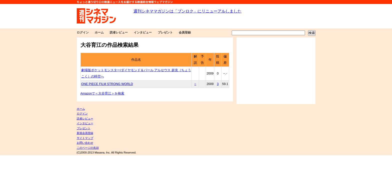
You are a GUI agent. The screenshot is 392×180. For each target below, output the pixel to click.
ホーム (99, 32)
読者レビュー (119, 32)
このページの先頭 (88, 147)
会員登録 (185, 32)
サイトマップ (85, 138)
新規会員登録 (85, 133)
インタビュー (143, 32)
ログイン (83, 32)
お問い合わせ (85, 142)
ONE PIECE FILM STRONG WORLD (107, 84)
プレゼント (165, 32)
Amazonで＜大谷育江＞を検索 (102, 93)
